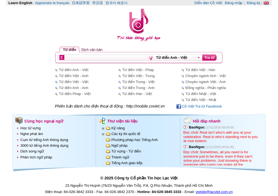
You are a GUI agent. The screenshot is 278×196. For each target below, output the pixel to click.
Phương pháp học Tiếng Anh (134, 140)
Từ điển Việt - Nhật (200, 100)
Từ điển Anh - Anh (73, 88)
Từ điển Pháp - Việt (75, 94)
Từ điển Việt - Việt (74, 82)
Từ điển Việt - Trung (138, 76)
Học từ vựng (30, 128)
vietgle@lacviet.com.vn (214, 192)
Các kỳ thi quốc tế (125, 134)
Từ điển (69, 50)
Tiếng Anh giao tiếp (127, 163)
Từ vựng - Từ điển (126, 151)
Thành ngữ (120, 157)
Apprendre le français (52, 3)
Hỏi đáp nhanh (206, 121)
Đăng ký (253, 3)
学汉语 (97, 3)
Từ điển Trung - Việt (138, 82)
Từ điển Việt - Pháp (138, 70)
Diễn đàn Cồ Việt (208, 3)
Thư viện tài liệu (122, 121)
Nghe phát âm (31, 134)
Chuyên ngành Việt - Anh (205, 82)
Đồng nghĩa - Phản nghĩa (205, 88)
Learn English (20, 3)
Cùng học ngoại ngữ (43, 121)
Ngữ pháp (119, 145)
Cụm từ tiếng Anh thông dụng (44, 140)
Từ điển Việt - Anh (73, 76)
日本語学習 (81, 3)
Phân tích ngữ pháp (36, 157)
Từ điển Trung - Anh (138, 88)
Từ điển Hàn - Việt (137, 94)
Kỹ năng (118, 128)
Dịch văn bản (91, 50)
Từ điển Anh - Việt (73, 70)
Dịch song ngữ (32, 151)
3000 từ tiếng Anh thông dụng (44, 145)
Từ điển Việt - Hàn (200, 70)
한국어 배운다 (117, 3)
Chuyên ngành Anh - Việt (205, 76)
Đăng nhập (233, 3)
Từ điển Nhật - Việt (200, 94)
